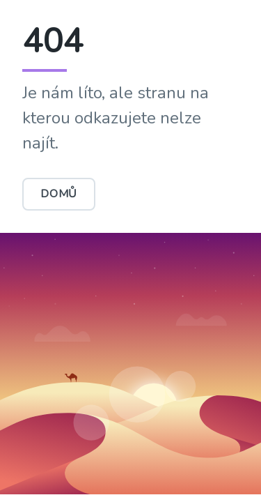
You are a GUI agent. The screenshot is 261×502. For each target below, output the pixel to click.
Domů (58, 193)
